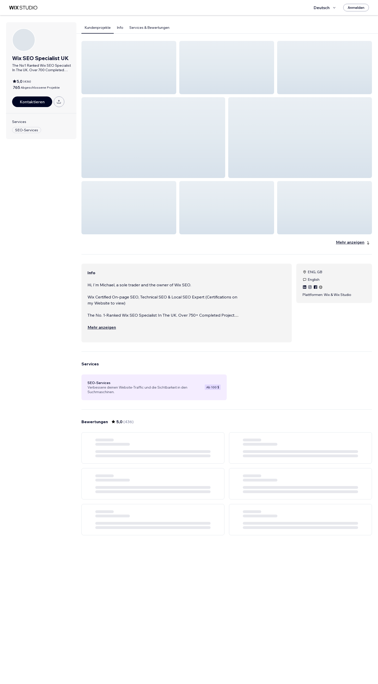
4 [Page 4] (227, 670)
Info (120, 27)
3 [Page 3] (218, 670)
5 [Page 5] (236, 670)
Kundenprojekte (97, 27)
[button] (128, 67)
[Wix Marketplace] (23, 8)
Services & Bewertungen (149, 27)
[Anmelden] (356, 7)
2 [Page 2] (209, 670)
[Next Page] (263, 670)
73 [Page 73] (254, 670)
